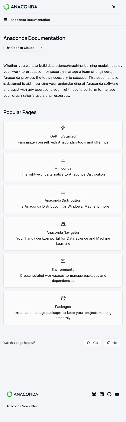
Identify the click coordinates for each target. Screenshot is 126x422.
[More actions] (120, 7)
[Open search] (106, 6)
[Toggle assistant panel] (114, 7)
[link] (63, 135)
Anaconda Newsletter (22, 406)
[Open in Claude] (20, 47)
